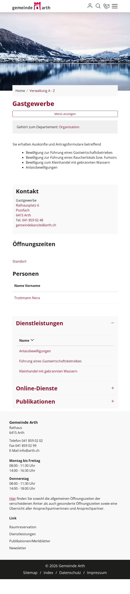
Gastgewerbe (92, 361)
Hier (12, 513)
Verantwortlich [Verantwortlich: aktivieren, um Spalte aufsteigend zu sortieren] (94, 350)
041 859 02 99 (25, 460)
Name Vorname (21, 288)
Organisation (69, 127)
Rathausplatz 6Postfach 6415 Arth (27, 210)
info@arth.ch (29, 465)
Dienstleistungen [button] (39, 333)
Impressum (97, 587)
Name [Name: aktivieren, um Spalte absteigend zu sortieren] (24, 350)
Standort (22, 261)
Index (48, 587)
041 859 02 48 (32, 220)
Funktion (49, 290)
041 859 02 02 (32, 455)
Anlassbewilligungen (35, 361)
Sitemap (30, 587)
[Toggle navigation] (114, 6)
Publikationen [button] (35, 416)
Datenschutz (70, 587)
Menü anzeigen (65, 114)
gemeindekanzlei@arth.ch (36, 225)
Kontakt (84, 290)
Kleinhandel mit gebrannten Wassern (48, 386)
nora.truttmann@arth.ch (96, 303)
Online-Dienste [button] (36, 403)
